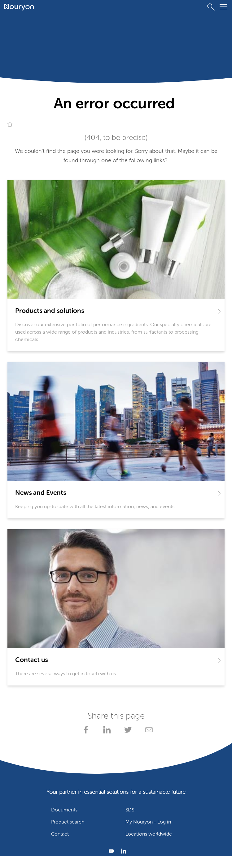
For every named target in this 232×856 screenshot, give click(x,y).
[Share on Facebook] (85, 729)
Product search (67, 822)
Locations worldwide (148, 834)
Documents (64, 810)
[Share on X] (127, 729)
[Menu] (223, 8)
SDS (129, 810)
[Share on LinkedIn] (106, 729)
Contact (60, 834)
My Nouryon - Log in (148, 822)
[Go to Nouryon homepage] (19, 7)
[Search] (211, 7)
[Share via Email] (148, 729)
